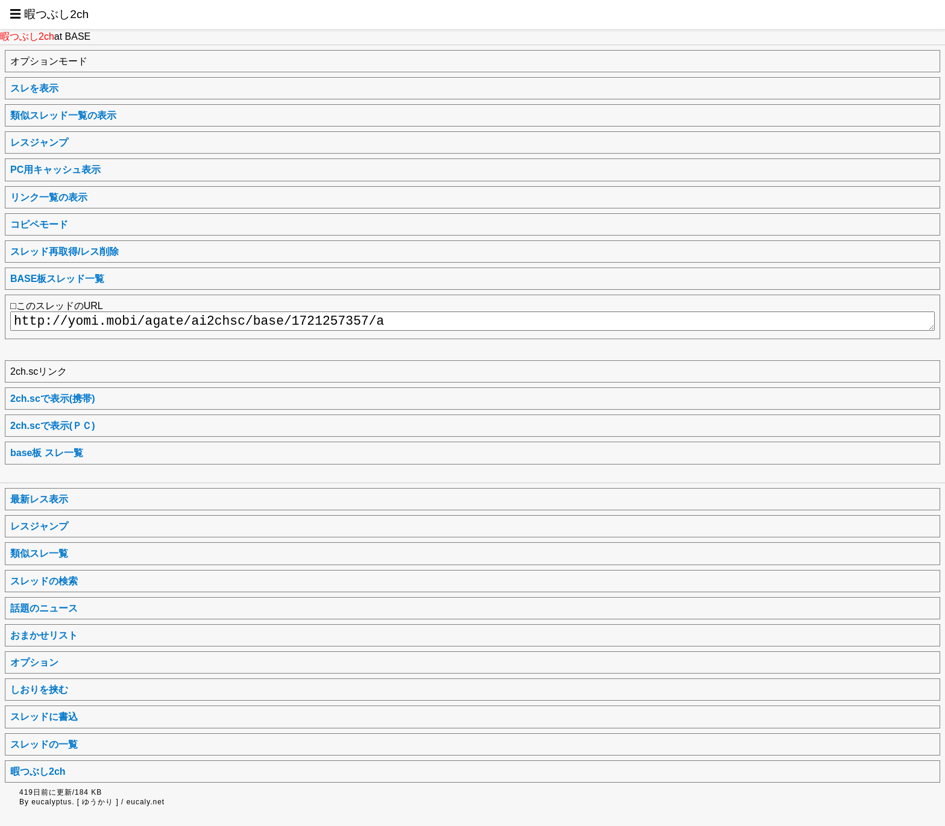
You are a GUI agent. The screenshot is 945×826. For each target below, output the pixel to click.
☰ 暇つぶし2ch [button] (49, 14)
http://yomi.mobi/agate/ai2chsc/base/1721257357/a (472, 321)
